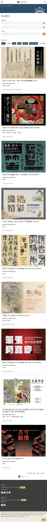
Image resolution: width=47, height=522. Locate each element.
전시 (5, 5)
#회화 (8, 43)
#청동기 (25, 43)
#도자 (14, 43)
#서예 (3, 43)
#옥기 (19, 43)
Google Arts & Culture (10, 493)
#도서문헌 (42, 43)
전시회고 (10, 5)
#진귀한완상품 (33, 43)
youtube (7, 493)
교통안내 (22, 487)
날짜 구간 (3, 20)
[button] (41, 2)
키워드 (3, 31)
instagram (4, 493)
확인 (43, 519)
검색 (44, 34)
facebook (2, 493)
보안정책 (26, 516)
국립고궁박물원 (22, 2)
